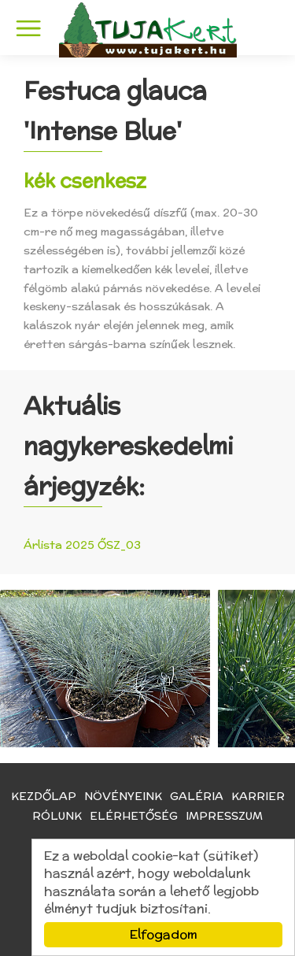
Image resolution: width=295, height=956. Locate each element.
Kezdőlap (43, 796)
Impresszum (224, 816)
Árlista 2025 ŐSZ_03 (82, 545)
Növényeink (123, 796)
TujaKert (148, 29)
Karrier (258, 796)
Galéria (196, 796)
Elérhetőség (134, 816)
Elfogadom (163, 934)
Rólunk (57, 816)
